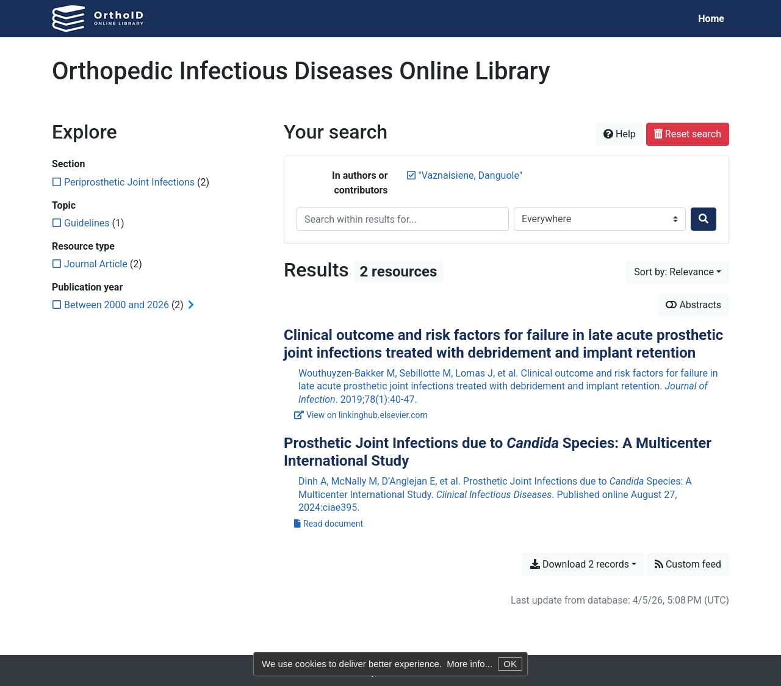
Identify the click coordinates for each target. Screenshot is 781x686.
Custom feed (688, 564)
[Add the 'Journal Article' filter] (96, 264)
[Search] (703, 219)
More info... (469, 664)
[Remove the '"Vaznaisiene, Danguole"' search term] (470, 175)
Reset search (687, 134)
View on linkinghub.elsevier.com (361, 415)
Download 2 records (579, 564)
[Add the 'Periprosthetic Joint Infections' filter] (129, 182)
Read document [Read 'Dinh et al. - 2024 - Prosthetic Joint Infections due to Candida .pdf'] (328, 524)
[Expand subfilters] (191, 305)
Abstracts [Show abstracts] (693, 305)
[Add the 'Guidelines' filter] (86, 223)
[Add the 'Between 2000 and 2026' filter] (116, 305)
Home (711, 18)
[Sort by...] (677, 272)
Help (619, 134)
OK (510, 664)
